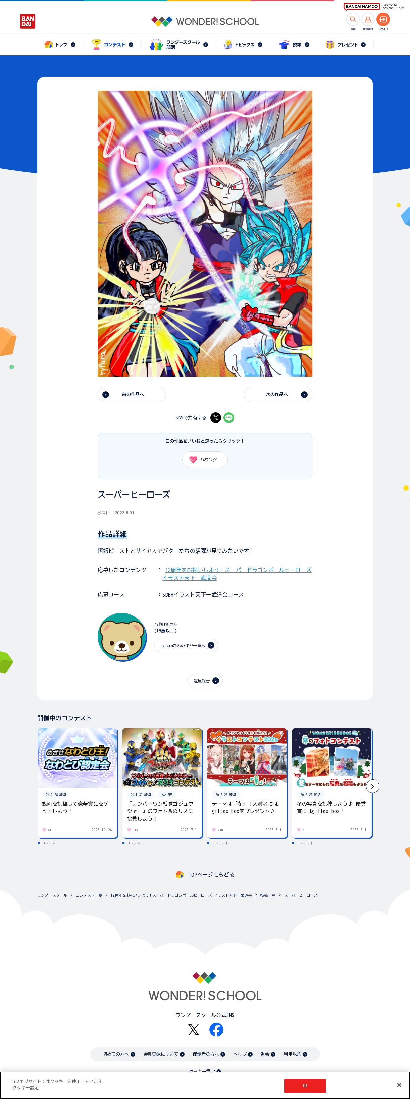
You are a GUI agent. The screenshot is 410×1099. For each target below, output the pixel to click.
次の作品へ (277, 394)
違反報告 (202, 681)
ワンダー (203, 460)
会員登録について (160, 1054)
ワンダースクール (52, 895)
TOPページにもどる (212, 874)
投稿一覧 (267, 895)
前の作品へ (133, 394)
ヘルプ (239, 1054)
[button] (372, 786)
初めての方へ (116, 1054)
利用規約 (292, 1054)
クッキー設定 (25, 1088)
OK (305, 1086)
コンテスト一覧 (89, 895)
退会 (265, 1054)
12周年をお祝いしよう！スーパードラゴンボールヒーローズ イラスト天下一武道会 (181, 895)
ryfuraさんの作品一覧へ (182, 645)
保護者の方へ (206, 1054)
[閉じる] (399, 1085)
